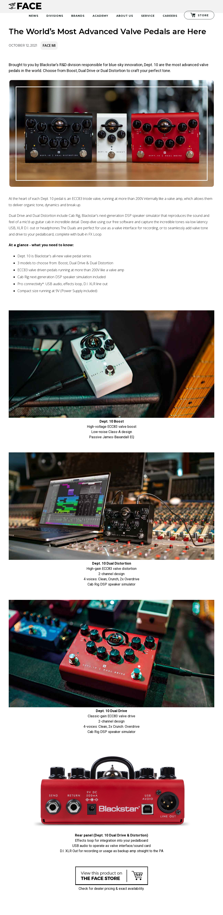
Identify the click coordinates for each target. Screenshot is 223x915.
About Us (124, 15)
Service (148, 15)
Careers (170, 15)
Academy (100, 15)
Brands (77, 15)
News (33, 15)
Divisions (54, 15)
